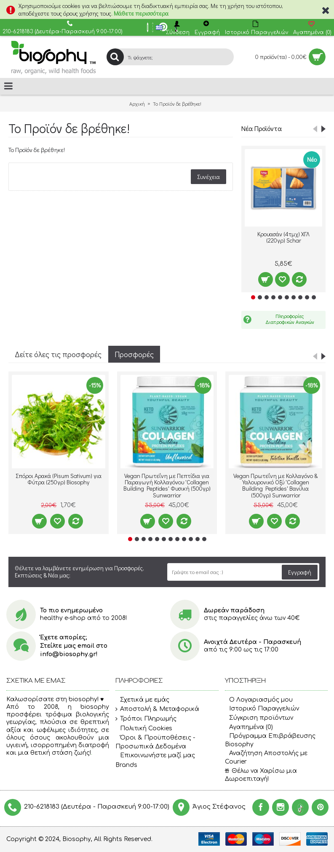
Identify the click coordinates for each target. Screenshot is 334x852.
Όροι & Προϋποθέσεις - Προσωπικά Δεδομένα (155, 741)
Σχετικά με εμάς (142, 700)
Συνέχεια (208, 177)
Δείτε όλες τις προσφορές (58, 354)
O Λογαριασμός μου (259, 700)
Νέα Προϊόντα (261, 128)
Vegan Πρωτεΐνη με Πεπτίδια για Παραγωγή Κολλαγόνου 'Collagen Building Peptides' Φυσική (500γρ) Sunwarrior (167, 485)
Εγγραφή (299, 572)
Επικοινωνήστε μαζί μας (155, 755)
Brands (126, 765)
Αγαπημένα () (249, 727)
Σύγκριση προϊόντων (259, 718)
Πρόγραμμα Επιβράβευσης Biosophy (270, 740)
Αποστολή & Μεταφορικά (157, 709)
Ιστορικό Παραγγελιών (262, 708)
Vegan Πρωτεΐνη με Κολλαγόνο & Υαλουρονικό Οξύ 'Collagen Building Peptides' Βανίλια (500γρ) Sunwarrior (275, 485)
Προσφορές (134, 354)
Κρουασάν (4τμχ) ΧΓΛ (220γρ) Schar (283, 237)
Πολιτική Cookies (143, 728)
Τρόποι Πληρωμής (145, 719)
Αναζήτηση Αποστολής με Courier (266, 757)
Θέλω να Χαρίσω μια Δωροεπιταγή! (261, 775)
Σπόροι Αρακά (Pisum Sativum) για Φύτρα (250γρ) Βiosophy (59, 479)
